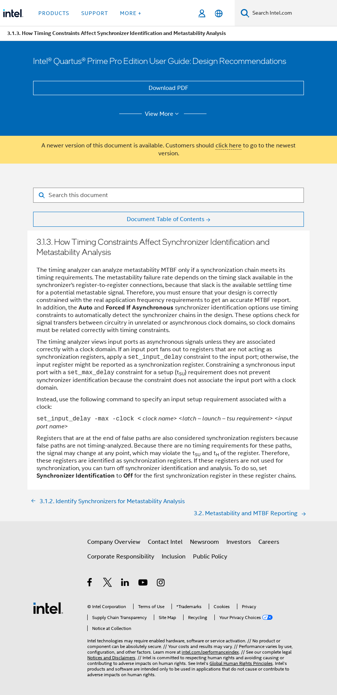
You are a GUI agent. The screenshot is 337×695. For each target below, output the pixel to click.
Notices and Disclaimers (111, 657)
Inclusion (173, 556)
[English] (219, 13)
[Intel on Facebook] (90, 583)
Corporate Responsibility (120, 556)
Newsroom (204, 542)
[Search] (245, 13)
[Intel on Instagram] (161, 583)
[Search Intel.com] (293, 13)
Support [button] (94, 13)
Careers (268, 542)
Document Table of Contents (165, 219)
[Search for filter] (168, 195)
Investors (238, 542)
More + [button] (130, 13)
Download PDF (168, 88)
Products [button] (53, 13)
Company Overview (113, 542)
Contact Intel (165, 542)
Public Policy (210, 556)
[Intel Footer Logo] (48, 608)
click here (228, 145)
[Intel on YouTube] (143, 583)
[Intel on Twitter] (108, 583)
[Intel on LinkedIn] (125, 583)
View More (163, 114)
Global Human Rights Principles (241, 663)
